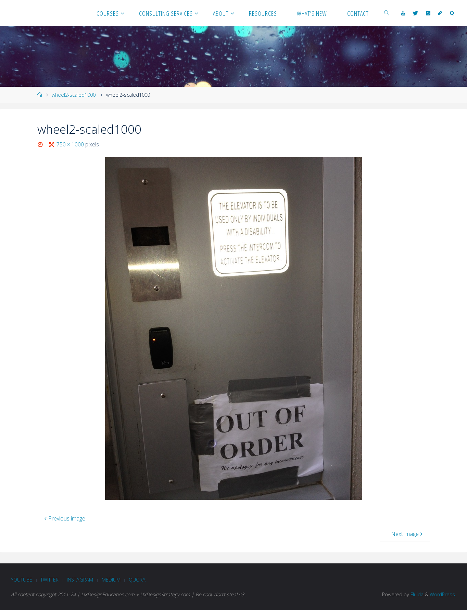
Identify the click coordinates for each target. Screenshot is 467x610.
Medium (111, 579)
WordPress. (443, 594)
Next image (407, 534)
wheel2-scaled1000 (74, 95)
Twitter (49, 579)
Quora (137, 579)
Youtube (21, 579)
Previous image (64, 518)
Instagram (80, 579)
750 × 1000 (70, 144)
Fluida (416, 594)
